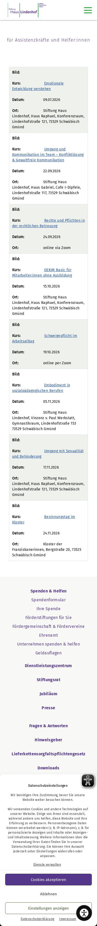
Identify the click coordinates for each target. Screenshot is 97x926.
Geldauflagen (48, 652)
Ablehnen (48, 894)
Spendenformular (48, 599)
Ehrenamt (48, 635)
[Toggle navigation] (88, 10)
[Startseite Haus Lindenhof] (27, 10)
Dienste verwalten (47, 864)
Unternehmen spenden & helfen (48, 644)
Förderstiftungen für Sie (48, 617)
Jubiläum (48, 693)
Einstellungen (46, 851)
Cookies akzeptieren (48, 879)
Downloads (48, 767)
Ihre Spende (48, 608)
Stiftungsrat (48, 679)
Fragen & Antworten (48, 725)
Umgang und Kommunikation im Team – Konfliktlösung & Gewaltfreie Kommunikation (48, 154)
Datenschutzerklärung (28, 846)
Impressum (67, 919)
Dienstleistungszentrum (48, 665)
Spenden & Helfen (49, 591)
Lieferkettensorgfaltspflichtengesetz (48, 753)
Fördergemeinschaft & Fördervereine (48, 626)
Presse (48, 707)
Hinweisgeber (48, 739)
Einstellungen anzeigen (48, 908)
